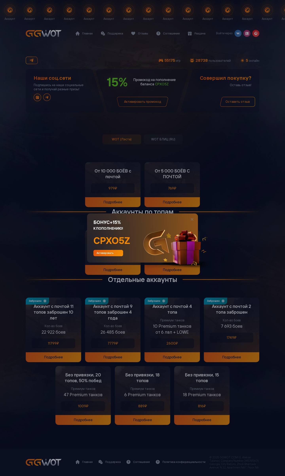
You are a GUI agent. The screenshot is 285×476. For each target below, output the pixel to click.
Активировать (108, 253)
